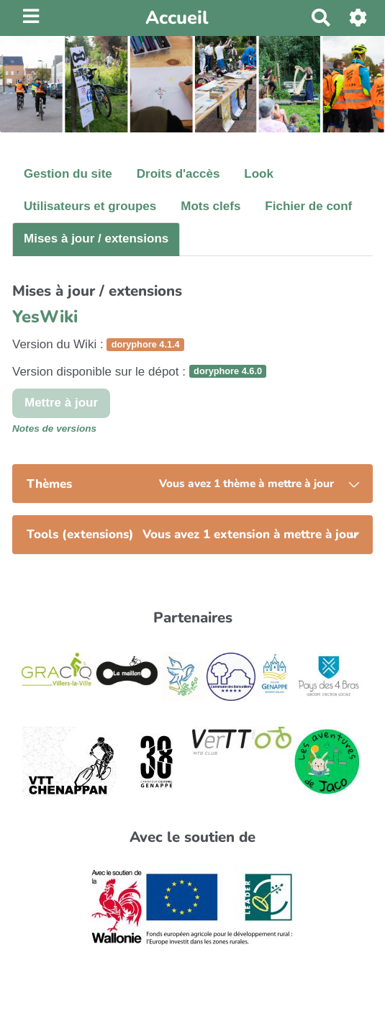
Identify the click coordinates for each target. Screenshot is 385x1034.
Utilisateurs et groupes (90, 206)
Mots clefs (210, 206)
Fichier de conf (308, 206)
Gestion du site (68, 174)
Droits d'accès (178, 174)
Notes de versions (54, 428)
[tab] (192, 483)
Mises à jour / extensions (96, 238)
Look (258, 174)
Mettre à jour (61, 402)
